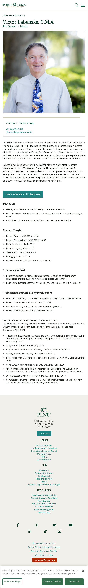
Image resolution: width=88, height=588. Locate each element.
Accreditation (44, 459)
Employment (44, 476)
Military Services (44, 445)
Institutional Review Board (44, 451)
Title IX (44, 456)
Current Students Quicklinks (44, 498)
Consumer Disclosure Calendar (44, 551)
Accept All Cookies (52, 581)
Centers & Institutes (44, 473)
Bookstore (44, 470)
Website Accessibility (44, 555)
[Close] (83, 571)
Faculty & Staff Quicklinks (44, 495)
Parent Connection (44, 506)
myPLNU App (44, 512)
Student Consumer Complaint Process (44, 547)
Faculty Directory (17, 15)
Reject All (74, 581)
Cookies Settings (12, 581)
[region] (44, 577)
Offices (44, 481)
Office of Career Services (44, 503)
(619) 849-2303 (14, 128)
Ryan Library (44, 500)
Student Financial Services (44, 448)
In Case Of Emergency (44, 560)
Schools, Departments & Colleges (44, 484)
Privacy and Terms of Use (44, 543)
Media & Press (44, 454)
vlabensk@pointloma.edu (19, 131)
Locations (44, 433)
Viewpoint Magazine (44, 509)
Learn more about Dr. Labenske (23, 194)
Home (5, 15)
